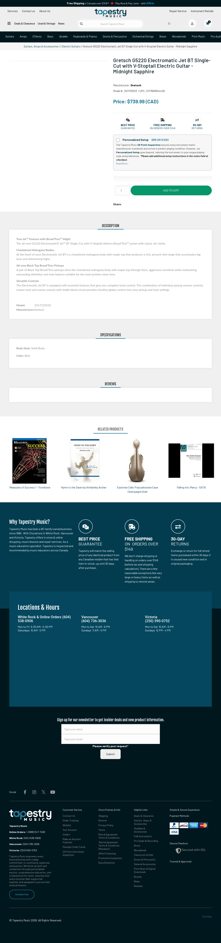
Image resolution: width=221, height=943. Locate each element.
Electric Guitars (71, 46)
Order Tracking (71, 820)
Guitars (10, 36)
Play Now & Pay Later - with (134, 3)
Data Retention (106, 862)
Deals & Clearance (24, 23)
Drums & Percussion (115, 36)
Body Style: (23, 348)
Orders (66, 834)
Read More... (122, 163)
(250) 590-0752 (23, 850)
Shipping (103, 815)
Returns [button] (197, 128)
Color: (20, 355)
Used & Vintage (46, 23)
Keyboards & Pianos (85, 36)
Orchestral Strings (143, 36)
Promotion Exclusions (110, 858)
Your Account (70, 829)
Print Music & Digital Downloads (144, 870)
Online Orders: (17, 831)
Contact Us (21, 894)
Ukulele (63, 36)
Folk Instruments (143, 836)
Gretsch (136, 85)
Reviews (138, 885)
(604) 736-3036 (24, 844)
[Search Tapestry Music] (110, 24)
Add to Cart (171, 190)
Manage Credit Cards (74, 846)
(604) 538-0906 (25, 837)
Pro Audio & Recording (146, 840)
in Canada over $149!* (88, 3)
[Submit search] (81, 24)
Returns (102, 820)
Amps (23, 36)
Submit (110, 754)
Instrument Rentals (202, 11)
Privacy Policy (105, 825)
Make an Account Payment (72, 841)
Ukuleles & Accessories (140, 830)
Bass (50, 36)
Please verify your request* (110, 746)
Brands (138, 876)
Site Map (207, 916)
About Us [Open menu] (44, 11)
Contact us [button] (28, 11)
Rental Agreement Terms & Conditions (109, 836)
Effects (37, 36)
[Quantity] (122, 190)
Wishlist (67, 825)
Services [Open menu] (12, 11)
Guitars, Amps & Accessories (41, 46)
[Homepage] (110, 13)
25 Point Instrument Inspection (73, 853)
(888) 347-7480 (36, 831)
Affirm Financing (107, 853)
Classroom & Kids (143, 854)
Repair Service (178, 11)
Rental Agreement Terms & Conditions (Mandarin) (109, 845)
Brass (162, 36)
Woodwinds (179, 36)
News (61, 23)
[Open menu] (9, 23)
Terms (101, 829)
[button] (128, 125)
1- (27, 831)
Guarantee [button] (128, 128)
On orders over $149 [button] (162, 128)
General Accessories (145, 864)
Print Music (198, 36)
